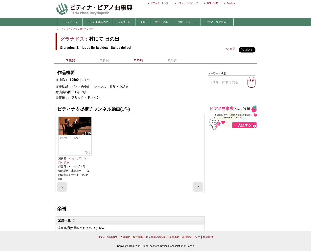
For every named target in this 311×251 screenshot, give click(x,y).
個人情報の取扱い (156, 237)
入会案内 (125, 237)
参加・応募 (161, 21)
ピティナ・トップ (159, 3)
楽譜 (142, 21)
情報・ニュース (187, 21)
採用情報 (138, 237)
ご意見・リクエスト (217, 21)
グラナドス (71, 29)
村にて (83, 29)
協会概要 (112, 237)
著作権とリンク (191, 237)
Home (101, 237)
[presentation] (62, 187)
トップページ (70, 21)
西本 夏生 (63, 162)
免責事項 (174, 237)
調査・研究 (212, 3)
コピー (85, 79)
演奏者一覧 (124, 21)
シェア (230, 48)
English (231, 3)
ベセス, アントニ (79, 158)
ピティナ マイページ (187, 3)
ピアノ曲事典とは (97, 21)
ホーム (60, 29)
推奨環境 (208, 237)
